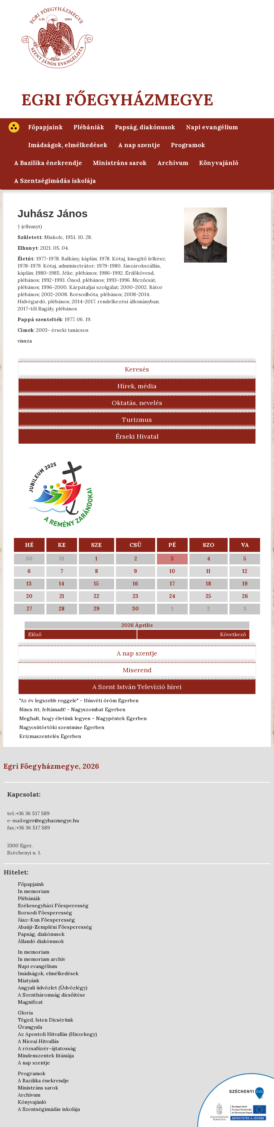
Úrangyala (30, 1027)
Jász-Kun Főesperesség (46, 920)
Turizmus (137, 419)
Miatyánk (28, 980)
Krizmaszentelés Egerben (50, 736)
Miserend (137, 670)
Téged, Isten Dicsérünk (45, 1020)
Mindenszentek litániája (46, 1055)
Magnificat (30, 1002)
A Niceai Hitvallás (38, 1041)
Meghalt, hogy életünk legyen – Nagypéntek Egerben (83, 718)
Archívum (172, 163)
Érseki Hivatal (137, 436)
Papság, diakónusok (145, 127)
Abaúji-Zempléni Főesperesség (55, 927)
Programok (188, 145)
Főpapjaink (45, 127)
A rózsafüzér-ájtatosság (47, 1048)
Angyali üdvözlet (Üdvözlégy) (52, 987)
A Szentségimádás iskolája (55, 181)
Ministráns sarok (120, 163)
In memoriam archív (41, 959)
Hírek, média (137, 386)
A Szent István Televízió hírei (137, 687)
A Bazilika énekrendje (48, 163)
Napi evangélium (212, 127)
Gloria (25, 1012)
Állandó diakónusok (41, 941)
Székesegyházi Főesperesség (53, 905)
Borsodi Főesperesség (45, 912)
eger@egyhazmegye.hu (51, 820)
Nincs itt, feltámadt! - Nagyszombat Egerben (72, 709)
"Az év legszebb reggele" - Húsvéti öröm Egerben (78, 700)
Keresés (137, 369)
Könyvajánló (218, 163)
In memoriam (33, 891)
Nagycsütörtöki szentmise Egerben (61, 727)
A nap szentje (139, 145)
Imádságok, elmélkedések (67, 145)
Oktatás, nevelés (137, 403)
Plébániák (88, 127)
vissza (24, 341)
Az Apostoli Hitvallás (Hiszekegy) (57, 1034)
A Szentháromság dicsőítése (51, 995)
